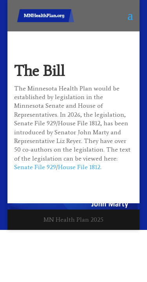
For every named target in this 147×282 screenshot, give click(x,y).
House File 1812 (79, 167)
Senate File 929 (35, 167)
